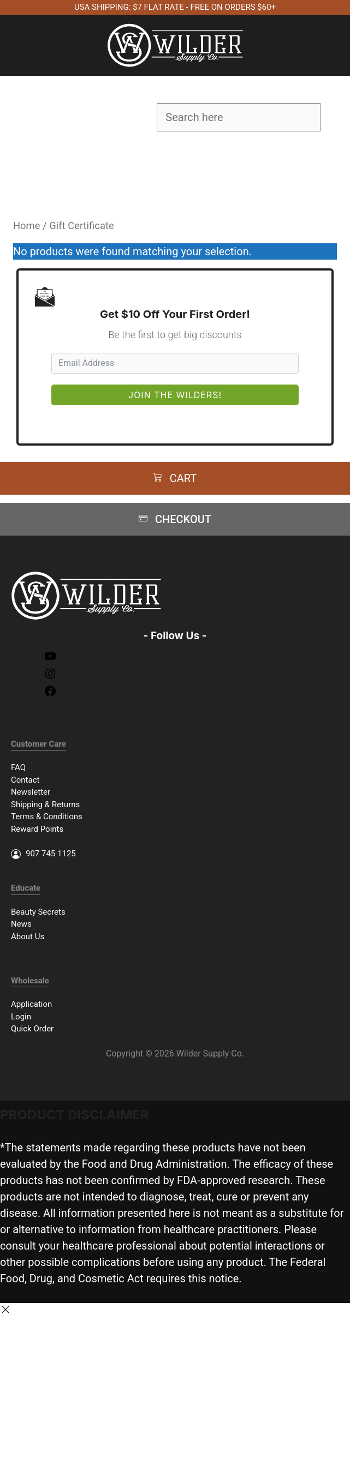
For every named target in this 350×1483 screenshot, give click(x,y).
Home (26, 225)
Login (21, 1017)
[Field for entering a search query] (239, 117)
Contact (25, 780)
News (21, 924)
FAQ (18, 767)
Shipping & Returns (45, 804)
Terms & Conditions (46, 816)
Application (31, 1004)
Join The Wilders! (175, 394)
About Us (27, 936)
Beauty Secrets (38, 912)
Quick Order (32, 1029)
